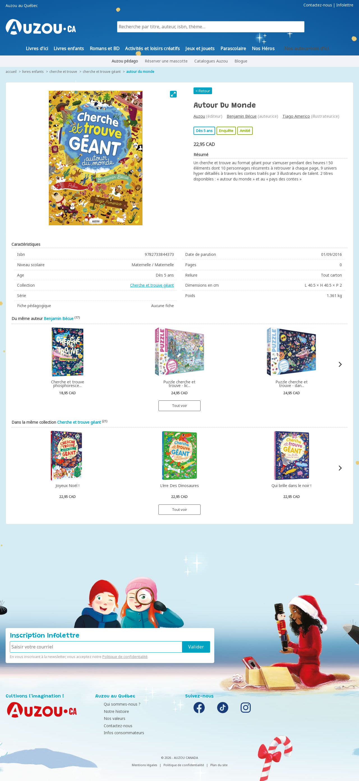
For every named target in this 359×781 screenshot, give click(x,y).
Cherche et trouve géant (102, 71)
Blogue (240, 61)
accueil (11, 71)
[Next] (340, 364)
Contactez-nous (317, 5)
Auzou (199, 116)
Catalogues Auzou (211, 61)
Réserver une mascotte (166, 61)
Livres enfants (33, 71)
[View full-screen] (173, 94)
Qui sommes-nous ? (115, 704)
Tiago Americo (296, 116)
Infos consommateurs (117, 732)
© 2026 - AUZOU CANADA (179, 757)
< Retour (202, 90)
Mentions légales (144, 765)
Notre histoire (109, 711)
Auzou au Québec (22, 5)
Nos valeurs (107, 718)
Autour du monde (140, 71)
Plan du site (218, 765)
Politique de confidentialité (125, 656)
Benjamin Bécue (242, 116)
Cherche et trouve (63, 71)
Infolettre (344, 5)
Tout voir (179, 405)
